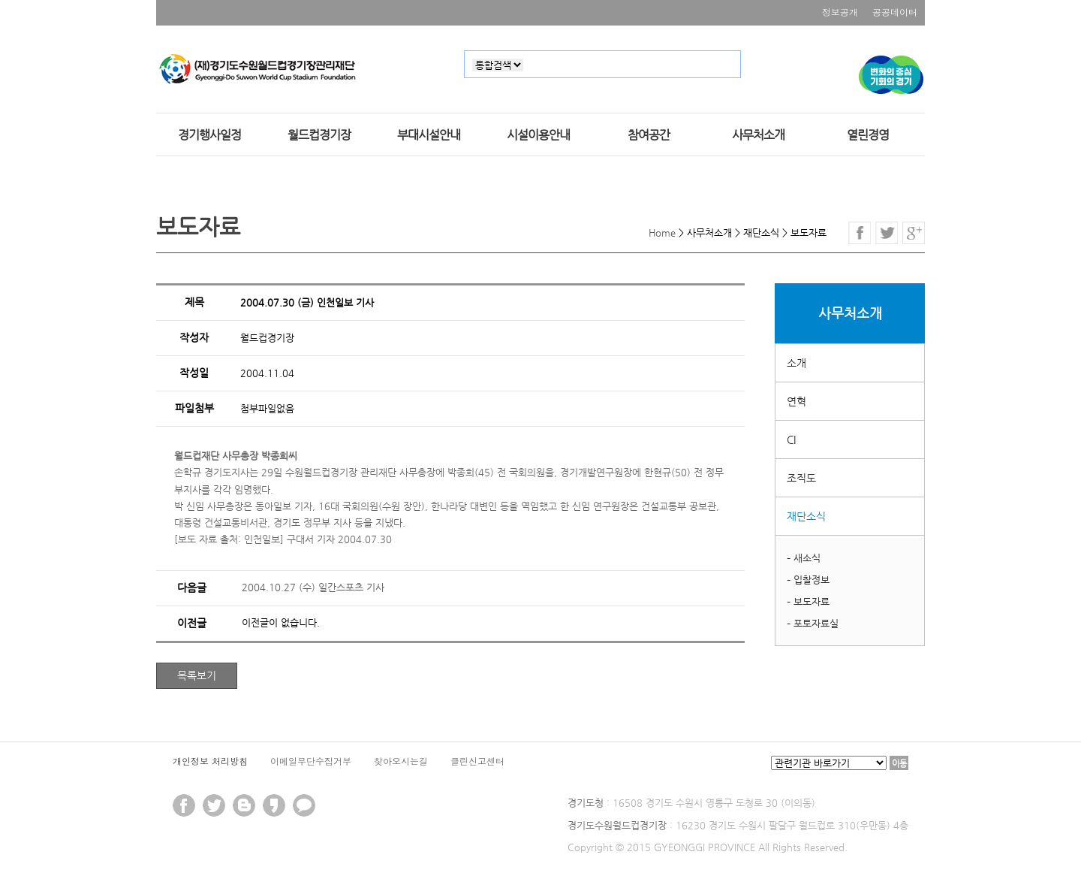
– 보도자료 (808, 601)
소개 (796, 363)
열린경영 (868, 135)
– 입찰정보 (808, 579)
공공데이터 (894, 11)
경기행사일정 (209, 135)
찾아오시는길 (401, 760)
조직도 (801, 478)
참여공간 (649, 135)
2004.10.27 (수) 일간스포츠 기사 (313, 587)
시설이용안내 (538, 135)
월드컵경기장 (319, 135)
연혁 (796, 401)
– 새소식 (804, 557)
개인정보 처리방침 (210, 760)
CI (791, 439)
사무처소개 (758, 135)
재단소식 (806, 516)
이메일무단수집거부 (310, 760)
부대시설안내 (428, 135)
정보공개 (840, 11)
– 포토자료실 (813, 623)
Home (662, 232)
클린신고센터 (477, 760)
